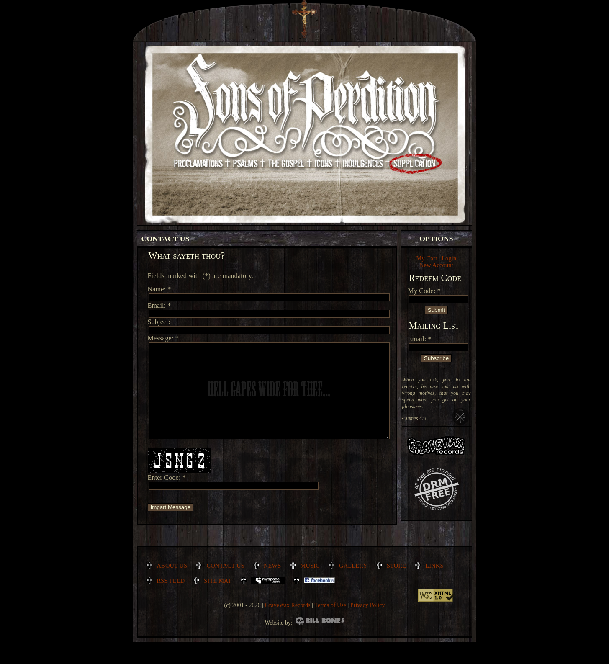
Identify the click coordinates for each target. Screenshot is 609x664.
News (272, 584)
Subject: (159, 321)
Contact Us (225, 584)
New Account (436, 265)
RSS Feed (171, 599)
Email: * (420, 338)
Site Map (218, 599)
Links (434, 584)
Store (396, 584)
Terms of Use (330, 624)
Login (449, 258)
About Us (172, 584)
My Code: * (424, 290)
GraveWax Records (288, 624)
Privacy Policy (367, 624)
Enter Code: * (167, 496)
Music (310, 584)
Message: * (163, 338)
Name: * (159, 289)
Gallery (353, 584)
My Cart (426, 258)
